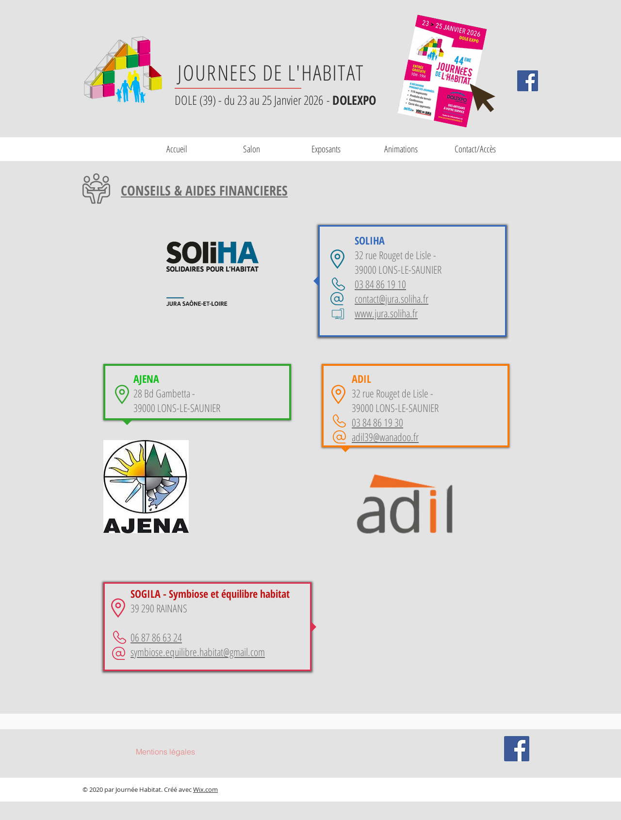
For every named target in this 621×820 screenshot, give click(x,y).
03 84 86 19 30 (377, 422)
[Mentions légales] (165, 751)
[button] (326, 149)
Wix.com (205, 789)
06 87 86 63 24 (156, 637)
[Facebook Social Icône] (527, 80)
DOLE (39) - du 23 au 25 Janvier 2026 (251, 100)
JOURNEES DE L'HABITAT (271, 72)
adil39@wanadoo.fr (385, 436)
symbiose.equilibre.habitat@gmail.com (198, 651)
